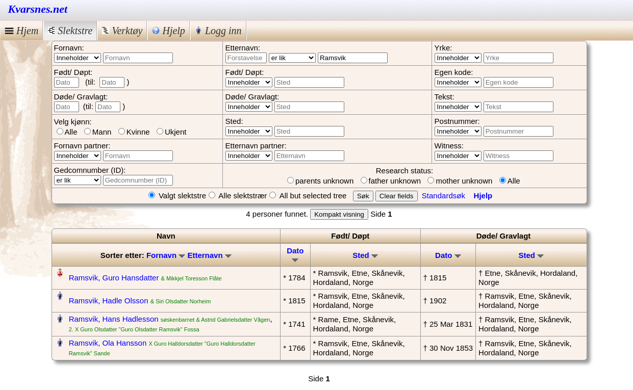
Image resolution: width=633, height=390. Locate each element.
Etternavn (209, 255)
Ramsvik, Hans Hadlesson (114, 319)
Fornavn (165, 255)
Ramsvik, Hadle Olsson (108, 300)
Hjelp (168, 30)
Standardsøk (443, 195)
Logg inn (218, 30)
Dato (295, 254)
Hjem (21, 30)
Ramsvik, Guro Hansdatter (114, 277)
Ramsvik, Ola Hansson (108, 343)
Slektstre (70, 30)
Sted (365, 255)
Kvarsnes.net (38, 9)
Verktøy (122, 30)
